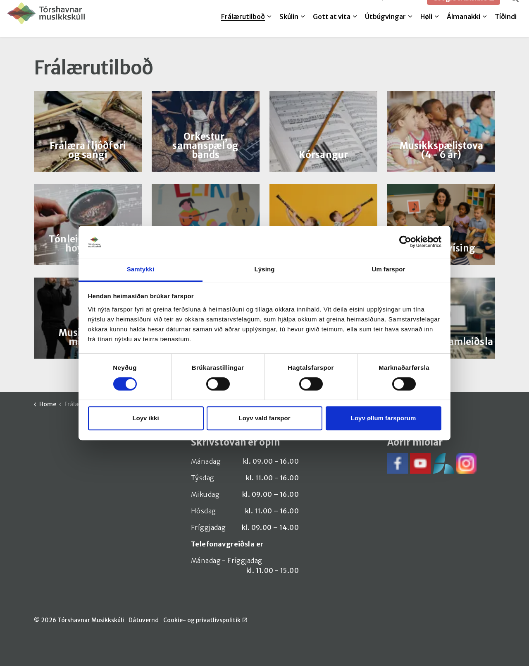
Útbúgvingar (385, 28)
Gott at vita (331, 28)
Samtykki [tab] (141, 269)
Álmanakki (463, 28)
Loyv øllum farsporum (383, 418)
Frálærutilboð (243, 28)
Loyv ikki (145, 418)
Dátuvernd (144, 620)
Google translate (463, 9)
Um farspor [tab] (388, 269)
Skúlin (288, 28)
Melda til (356, 9)
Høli (426, 28)
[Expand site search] (514, 9)
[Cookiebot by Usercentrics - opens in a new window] (405, 242)
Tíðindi (506, 28)
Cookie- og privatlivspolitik (205, 620)
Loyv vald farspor (264, 418)
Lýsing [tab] (265, 269)
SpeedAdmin (399, 9)
